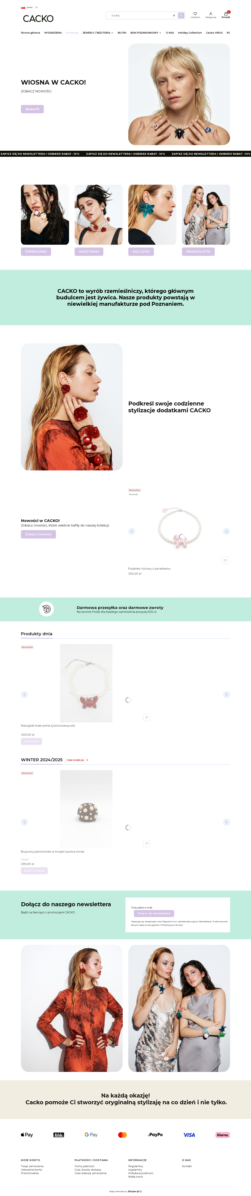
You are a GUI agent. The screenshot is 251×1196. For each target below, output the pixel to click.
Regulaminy (135, 1166)
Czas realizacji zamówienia (91, 1173)
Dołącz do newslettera (154, 913)
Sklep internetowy (124, 1191)
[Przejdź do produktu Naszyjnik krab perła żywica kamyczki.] (86, 683)
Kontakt (187, 1166)
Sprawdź (32, 109)
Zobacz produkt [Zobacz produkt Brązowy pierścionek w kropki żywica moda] (34, 870)
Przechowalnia (30, 1173)
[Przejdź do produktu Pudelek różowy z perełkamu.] (179, 526)
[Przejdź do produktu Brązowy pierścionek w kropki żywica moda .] (86, 809)
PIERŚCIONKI (36, 252)
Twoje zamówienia (32, 1166)
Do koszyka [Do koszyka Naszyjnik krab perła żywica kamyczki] (31, 741)
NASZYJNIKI (89, 252)
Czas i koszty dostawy (88, 1169)
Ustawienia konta (31, 1169)
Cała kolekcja (78, 760)
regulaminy (135, 1169)
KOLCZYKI (141, 252)
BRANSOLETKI (198, 252)
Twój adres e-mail (141, 907)
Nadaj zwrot (135, 1176)
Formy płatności (84, 1166)
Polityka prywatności (140, 1173)
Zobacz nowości (38, 534)
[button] (181, 15)
